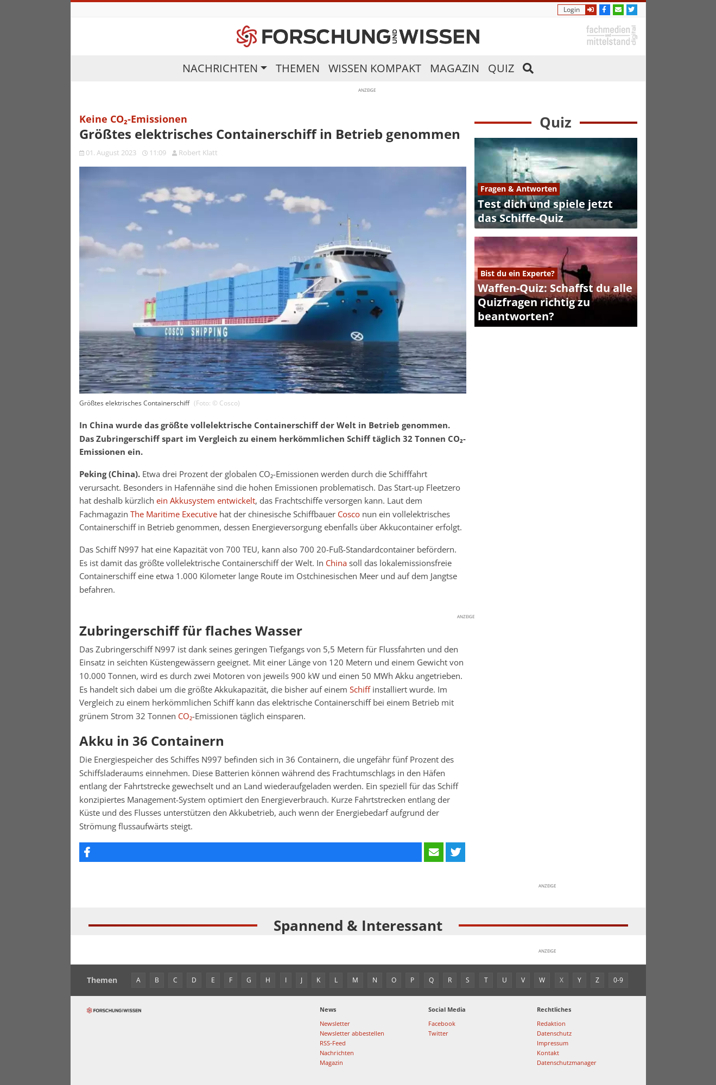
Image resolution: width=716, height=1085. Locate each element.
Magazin (454, 68)
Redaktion (551, 1023)
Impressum (552, 1043)
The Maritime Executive (173, 514)
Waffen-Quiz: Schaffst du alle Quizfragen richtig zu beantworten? (555, 302)
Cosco (349, 514)
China (336, 563)
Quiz (501, 68)
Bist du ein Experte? (517, 273)
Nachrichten (220, 68)
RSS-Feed (333, 1043)
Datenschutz (554, 1033)
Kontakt (548, 1053)
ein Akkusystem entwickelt (205, 500)
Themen (298, 68)
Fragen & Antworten (518, 188)
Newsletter (335, 1023)
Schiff (360, 689)
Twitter (438, 1033)
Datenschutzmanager (567, 1062)
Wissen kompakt (374, 68)
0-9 (618, 980)
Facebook (441, 1023)
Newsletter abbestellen (352, 1033)
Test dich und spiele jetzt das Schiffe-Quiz (545, 210)
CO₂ (185, 716)
